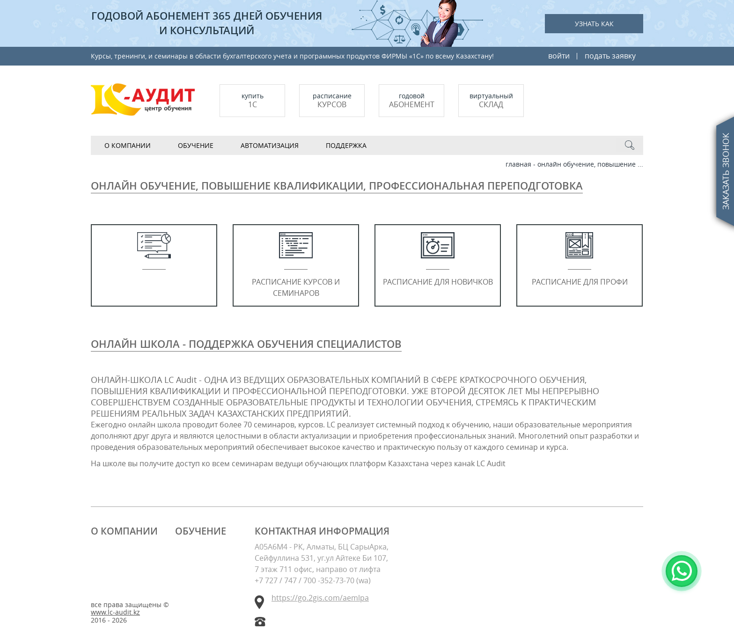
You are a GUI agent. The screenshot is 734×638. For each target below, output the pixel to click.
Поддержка (346, 145)
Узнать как (594, 23)
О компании (127, 145)
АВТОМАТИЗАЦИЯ (270, 145)
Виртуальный (491, 100)
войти (559, 56)
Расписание (332, 100)
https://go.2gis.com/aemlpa (320, 598)
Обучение (195, 145)
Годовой (411, 100)
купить (252, 100)
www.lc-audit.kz (115, 612)
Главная (518, 164)
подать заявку (610, 56)
